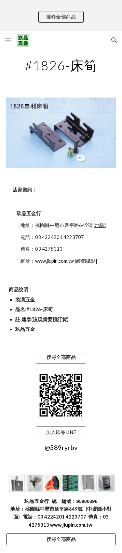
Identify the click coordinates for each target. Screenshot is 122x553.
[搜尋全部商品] (61, 357)
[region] (61, 15)
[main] (61, 65)
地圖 (100, 225)
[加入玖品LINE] (61, 432)
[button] (8, 40)
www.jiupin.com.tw (54, 261)
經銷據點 (86, 261)
